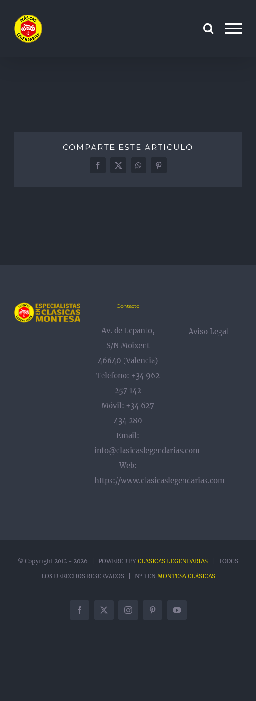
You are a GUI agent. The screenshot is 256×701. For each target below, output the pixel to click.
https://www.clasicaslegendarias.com (160, 480)
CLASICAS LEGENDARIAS (173, 561)
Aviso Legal (208, 331)
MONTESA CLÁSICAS (186, 576)
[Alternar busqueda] (208, 28)
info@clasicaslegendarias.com (147, 450)
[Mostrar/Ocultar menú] (233, 28)
